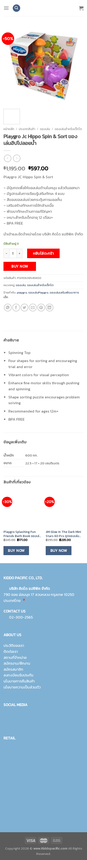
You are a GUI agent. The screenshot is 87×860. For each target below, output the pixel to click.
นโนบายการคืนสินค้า (19, 681)
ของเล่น (45, 129)
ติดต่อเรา (10, 651)
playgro (22, 292)
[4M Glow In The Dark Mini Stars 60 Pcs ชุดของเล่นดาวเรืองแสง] (65, 509)
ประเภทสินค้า (27, 129)
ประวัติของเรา (13, 645)
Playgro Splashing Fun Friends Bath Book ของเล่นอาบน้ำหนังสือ (22, 534)
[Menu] (6, 8)
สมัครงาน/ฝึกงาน (16, 663)
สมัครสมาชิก (13, 669)
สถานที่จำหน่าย (15, 657)
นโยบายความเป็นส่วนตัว (22, 687)
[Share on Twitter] (24, 307)
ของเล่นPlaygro (38, 292)
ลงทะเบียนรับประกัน (18, 675)
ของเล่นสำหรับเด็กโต (68, 129)
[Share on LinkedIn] (49, 307)
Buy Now (19, 266)
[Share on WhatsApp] (8, 307)
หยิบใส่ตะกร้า (43, 253)
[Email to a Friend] (33, 307)
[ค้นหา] (16, 8)
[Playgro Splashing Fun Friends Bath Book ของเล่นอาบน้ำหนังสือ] (22, 509)
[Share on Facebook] (16, 307)
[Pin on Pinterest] (41, 307)
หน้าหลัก (8, 129)
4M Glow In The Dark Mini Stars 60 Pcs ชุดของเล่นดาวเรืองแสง (63, 534)
